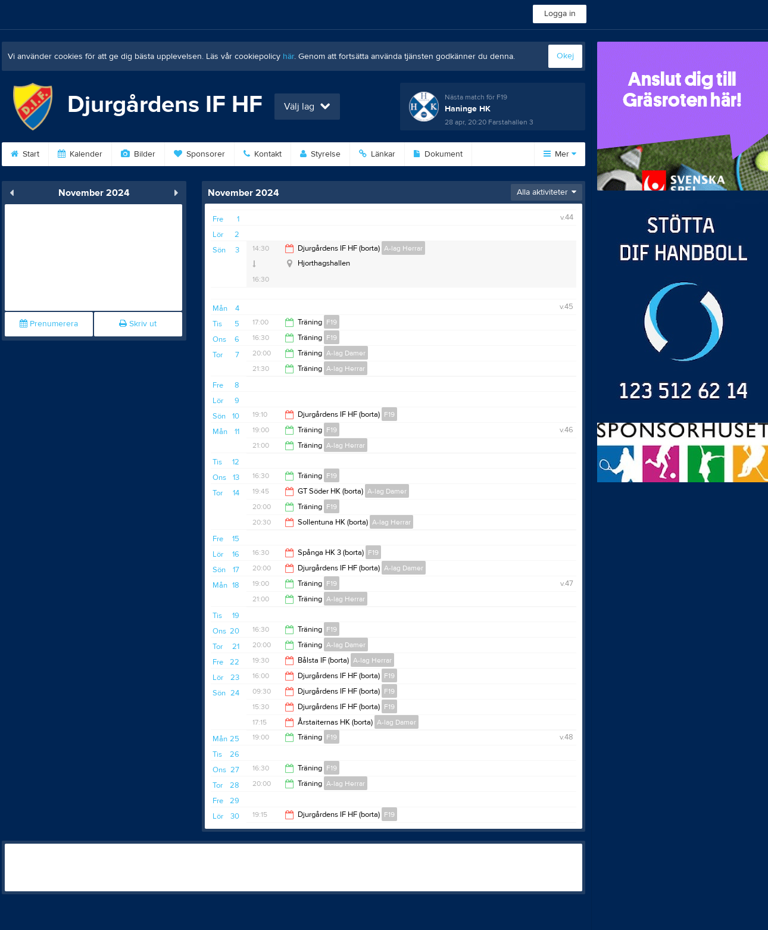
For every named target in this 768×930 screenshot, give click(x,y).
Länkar (377, 154)
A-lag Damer (346, 353)
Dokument (438, 154)
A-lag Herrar (403, 248)
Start (25, 154)
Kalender (80, 154)
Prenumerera (49, 324)
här (288, 56)
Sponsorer (199, 154)
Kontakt (262, 154)
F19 (331, 322)
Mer (560, 154)
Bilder (138, 154)
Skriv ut (138, 324)
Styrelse (320, 154)
